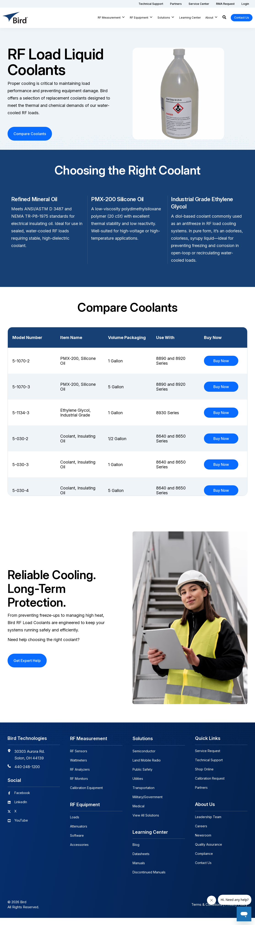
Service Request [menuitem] (207, 758)
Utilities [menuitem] (138, 786)
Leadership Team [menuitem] (208, 824)
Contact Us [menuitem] (203, 870)
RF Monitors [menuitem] (79, 786)
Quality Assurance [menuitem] (208, 852)
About (209, 17)
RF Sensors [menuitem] (78, 758)
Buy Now (221, 360)
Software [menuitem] (77, 842)
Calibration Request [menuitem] (210, 786)
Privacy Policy (236, 912)
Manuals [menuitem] (139, 870)
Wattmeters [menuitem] (78, 767)
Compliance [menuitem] (204, 861)
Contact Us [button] (241, 17)
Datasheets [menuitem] (141, 861)
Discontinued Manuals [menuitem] (149, 879)
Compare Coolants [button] (30, 133)
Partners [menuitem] (201, 795)
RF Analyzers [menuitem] (80, 777)
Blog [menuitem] (136, 852)
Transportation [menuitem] (144, 795)
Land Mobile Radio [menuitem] (147, 767)
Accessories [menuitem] (79, 852)
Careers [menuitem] (201, 833)
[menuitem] (151, 4)
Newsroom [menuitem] (203, 842)
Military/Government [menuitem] (148, 804)
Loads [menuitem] (74, 824)
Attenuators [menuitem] (78, 833)
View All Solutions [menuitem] (146, 823)
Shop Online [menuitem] (204, 777)
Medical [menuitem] (138, 813)
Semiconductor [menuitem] (144, 758)
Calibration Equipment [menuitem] (86, 795)
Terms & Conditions (206, 912)
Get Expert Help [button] (27, 668)
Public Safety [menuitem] (142, 777)
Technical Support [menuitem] (209, 767)
